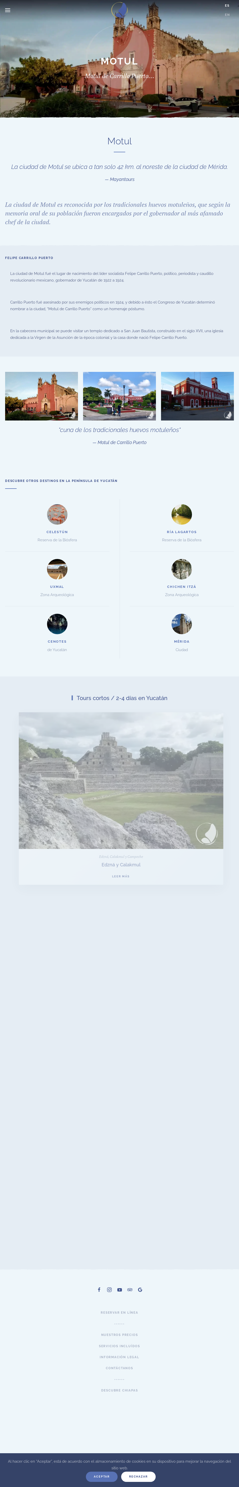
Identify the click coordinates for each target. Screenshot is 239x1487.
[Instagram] (109, 1296)
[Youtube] (119, 1296)
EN (227, 15)
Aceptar (102, 1476)
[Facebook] (99, 1296)
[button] (7, 10)
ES (227, 5)
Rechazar (138, 1476)
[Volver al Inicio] (119, 10)
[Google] (140, 1296)
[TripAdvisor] (129, 1296)
